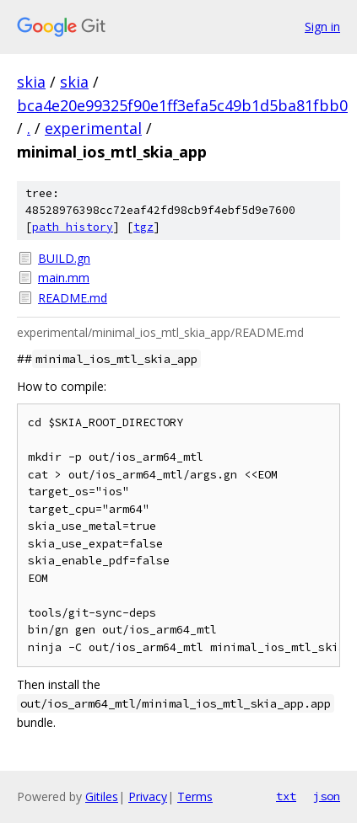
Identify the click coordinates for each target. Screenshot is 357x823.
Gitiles (101, 796)
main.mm (63, 278)
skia (31, 82)
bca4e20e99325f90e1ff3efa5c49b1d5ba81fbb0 (182, 105)
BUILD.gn (64, 258)
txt (286, 796)
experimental (93, 128)
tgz (143, 227)
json (326, 796)
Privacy (147, 796)
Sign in (322, 27)
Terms (195, 796)
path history (72, 227)
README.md (72, 298)
